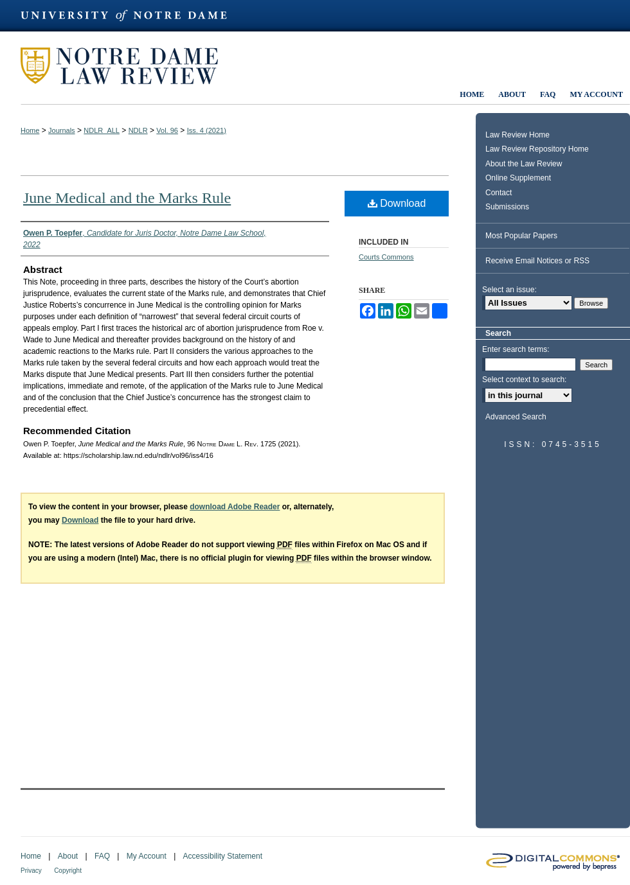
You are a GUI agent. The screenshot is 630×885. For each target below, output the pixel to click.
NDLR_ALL (102, 130)
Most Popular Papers (521, 235)
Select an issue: (509, 289)
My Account (146, 856)
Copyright (68, 870)
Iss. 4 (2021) (206, 130)
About (68, 856)
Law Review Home (517, 134)
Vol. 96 (167, 130)
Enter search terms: (516, 349)
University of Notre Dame (130, 15)
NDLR (138, 130)
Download (397, 203)
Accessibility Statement (222, 856)
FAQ (102, 856)
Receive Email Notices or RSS (537, 260)
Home (30, 130)
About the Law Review (523, 163)
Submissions (507, 206)
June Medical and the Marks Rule (127, 197)
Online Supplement (518, 177)
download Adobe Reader (235, 506)
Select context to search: (524, 379)
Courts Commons (386, 257)
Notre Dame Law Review (129, 66)
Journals (61, 130)
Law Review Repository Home (537, 149)
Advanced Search (515, 416)
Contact (498, 192)
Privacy (31, 870)
